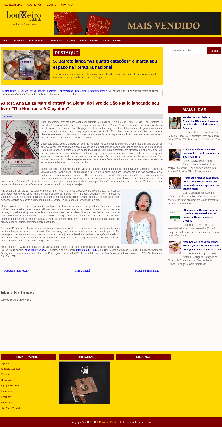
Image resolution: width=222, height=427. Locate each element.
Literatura (80, 90)
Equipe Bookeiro (10, 385)
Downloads (7, 380)
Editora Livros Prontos (32, 90)
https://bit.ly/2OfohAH (36, 250)
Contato (5, 374)
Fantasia (51, 90)
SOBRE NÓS (34, 4)
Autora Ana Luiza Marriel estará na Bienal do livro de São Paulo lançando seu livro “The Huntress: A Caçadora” (80, 106)
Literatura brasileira (99, 90)
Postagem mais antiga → (149, 270)
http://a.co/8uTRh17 (86, 250)
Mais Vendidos (36, 40)
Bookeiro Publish (108, 421)
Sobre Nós (6, 402)
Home (6, 40)
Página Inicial (9, 90)
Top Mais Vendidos (11, 408)
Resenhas (19, 40)
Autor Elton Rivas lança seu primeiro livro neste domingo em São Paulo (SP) (201, 153)
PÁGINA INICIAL (12, 4)
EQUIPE (51, 4)
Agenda (71, 40)
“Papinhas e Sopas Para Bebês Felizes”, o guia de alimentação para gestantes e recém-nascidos (202, 246)
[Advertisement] (82, 327)
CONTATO (67, 4)
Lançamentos (55, 40)
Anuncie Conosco (89, 40)
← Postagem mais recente (15, 270)
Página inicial (82, 270)
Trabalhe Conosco (112, 40)
